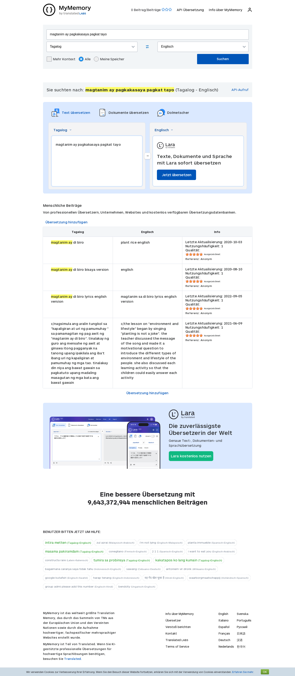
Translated (177, 640)
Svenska (242, 614)
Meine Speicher (109, 59)
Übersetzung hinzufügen (66, 222)
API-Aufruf (239, 90)
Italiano (224, 620)
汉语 (240, 640)
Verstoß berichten (178, 627)
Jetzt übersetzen (176, 174)
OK (265, 672)
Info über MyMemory (225, 10)
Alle (85, 59)
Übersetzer (173, 620)
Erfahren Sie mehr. (243, 671)
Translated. (73, 658)
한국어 (241, 646)
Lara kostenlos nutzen (191, 456)
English (223, 614)
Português (244, 620)
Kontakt (171, 633)
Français (224, 633)
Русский (242, 627)
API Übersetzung (190, 10)
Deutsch (224, 640)
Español (224, 627)
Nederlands (226, 646)
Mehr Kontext (61, 59)
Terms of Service (177, 646)
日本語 (241, 633)
